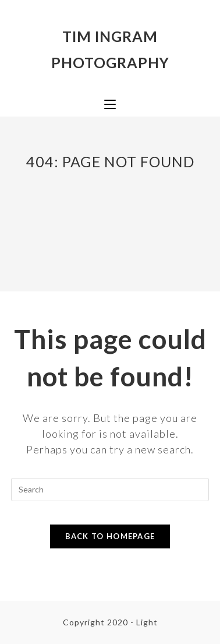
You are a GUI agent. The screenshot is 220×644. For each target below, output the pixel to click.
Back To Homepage (110, 536)
